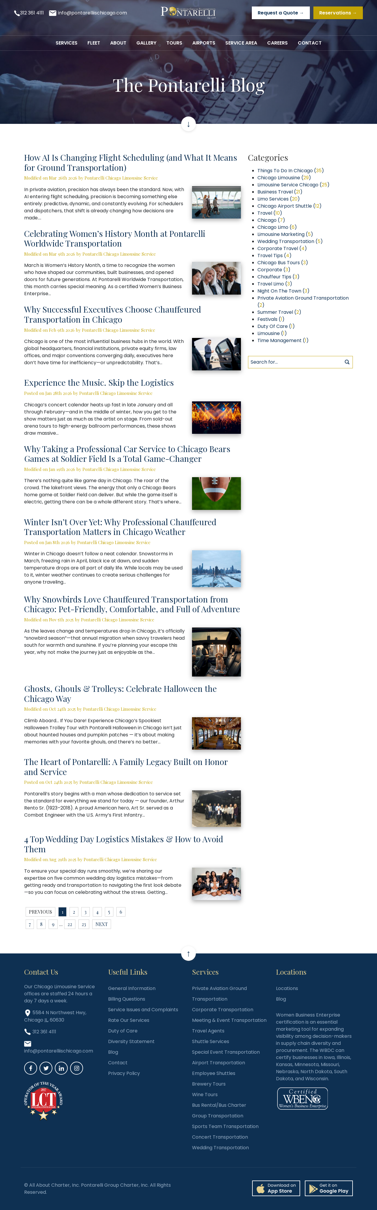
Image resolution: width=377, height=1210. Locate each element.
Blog (113, 1052)
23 (84, 924)
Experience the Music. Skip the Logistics (99, 382)
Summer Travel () (279, 312)
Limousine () (272, 333)
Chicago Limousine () (284, 177)
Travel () (269, 213)
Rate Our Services (128, 1020)
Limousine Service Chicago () (293, 184)
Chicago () (271, 220)
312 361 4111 (32, 12)
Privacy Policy (124, 1073)
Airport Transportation (218, 1062)
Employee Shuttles (213, 1073)
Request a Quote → (281, 12)
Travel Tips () (274, 255)
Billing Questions (126, 999)
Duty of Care (123, 1030)
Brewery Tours (209, 1084)
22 (69, 924)
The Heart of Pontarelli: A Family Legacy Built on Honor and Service (126, 766)
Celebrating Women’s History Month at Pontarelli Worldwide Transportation (114, 238)
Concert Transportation (220, 1137)
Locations (287, 988)
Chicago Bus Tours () (282, 262)
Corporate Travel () (282, 248)
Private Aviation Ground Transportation (219, 993)
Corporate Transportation (222, 1009)
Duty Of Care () (276, 326)
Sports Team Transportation (225, 1126)
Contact (118, 1062)
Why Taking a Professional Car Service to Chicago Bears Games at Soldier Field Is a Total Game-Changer (127, 453)
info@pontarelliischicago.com (92, 12)
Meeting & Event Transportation (229, 1020)
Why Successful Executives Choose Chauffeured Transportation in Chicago (112, 314)
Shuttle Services (210, 1041)
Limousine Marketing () (285, 234)
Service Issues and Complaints (143, 1009)
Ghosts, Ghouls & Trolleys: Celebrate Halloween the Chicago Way (120, 693)
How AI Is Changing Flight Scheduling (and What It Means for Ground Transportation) (130, 162)
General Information (132, 988)
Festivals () (271, 319)
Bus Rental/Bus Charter (219, 1105)
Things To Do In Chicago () (290, 170)
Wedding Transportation (220, 1147)
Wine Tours (205, 1094)
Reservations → (338, 12)
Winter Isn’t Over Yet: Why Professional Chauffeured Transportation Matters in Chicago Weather (120, 526)
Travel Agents (208, 1030)
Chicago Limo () (277, 227)
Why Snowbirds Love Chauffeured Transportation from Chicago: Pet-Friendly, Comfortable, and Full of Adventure (132, 604)
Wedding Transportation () (290, 241)
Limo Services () (278, 199)
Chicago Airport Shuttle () (289, 206)
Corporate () (273, 269)
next (101, 924)
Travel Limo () (274, 283)
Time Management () (283, 340)
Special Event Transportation (226, 1052)
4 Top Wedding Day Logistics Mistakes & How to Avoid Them (123, 843)
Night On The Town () (283, 291)
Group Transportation (217, 1115)
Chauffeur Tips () (278, 276)
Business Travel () (279, 191)
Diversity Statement (131, 1041)
